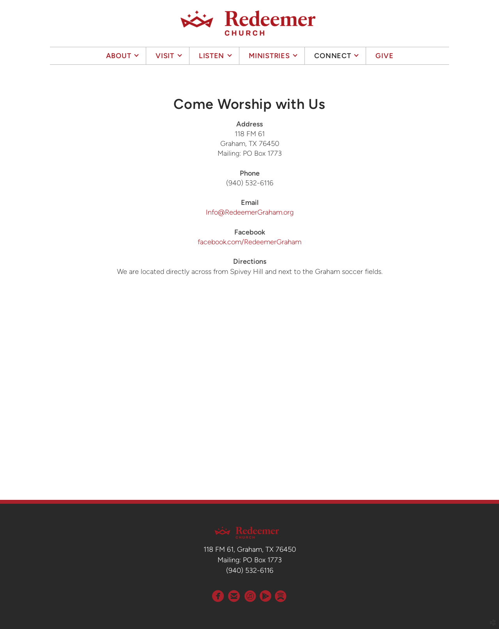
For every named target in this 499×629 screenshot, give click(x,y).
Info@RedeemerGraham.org (250, 212)
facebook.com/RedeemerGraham (249, 242)
